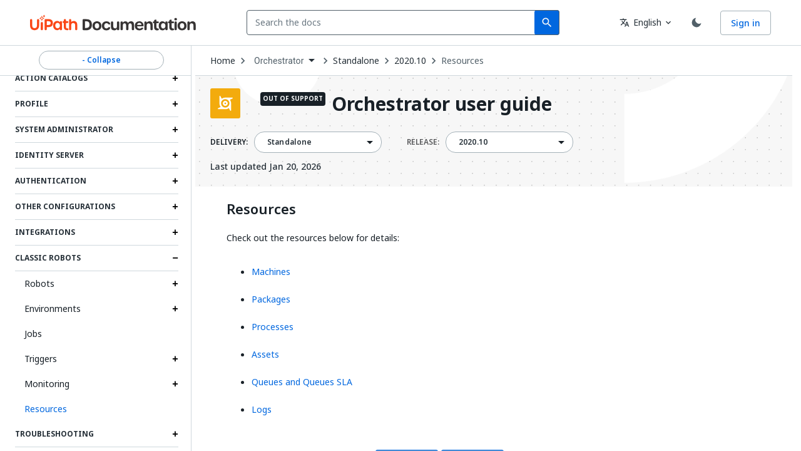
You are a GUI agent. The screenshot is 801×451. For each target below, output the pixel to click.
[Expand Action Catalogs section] (175, 78)
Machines (271, 271)
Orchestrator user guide (442, 105)
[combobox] (393, 22)
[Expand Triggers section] (175, 359)
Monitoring (46, 383)
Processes (272, 326)
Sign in (745, 22)
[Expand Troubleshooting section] (175, 434)
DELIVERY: (229, 142)
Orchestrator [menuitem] (279, 61)
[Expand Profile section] (175, 104)
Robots (39, 283)
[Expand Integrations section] (175, 232)
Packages (271, 299)
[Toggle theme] (696, 22)
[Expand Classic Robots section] (175, 258)
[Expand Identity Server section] (175, 155)
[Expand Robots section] (175, 283)
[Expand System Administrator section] (175, 129)
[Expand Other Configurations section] (175, 206)
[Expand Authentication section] (175, 181)
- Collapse (101, 60)
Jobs (33, 333)
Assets (265, 354)
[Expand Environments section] (175, 308)
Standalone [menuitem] (289, 142)
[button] (96, 409)
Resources (462, 60)
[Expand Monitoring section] (175, 384)
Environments (52, 308)
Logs (262, 409)
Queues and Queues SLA (302, 381)
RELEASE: (423, 142)
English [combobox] (640, 22)
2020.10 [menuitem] (473, 142)
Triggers (40, 358)
